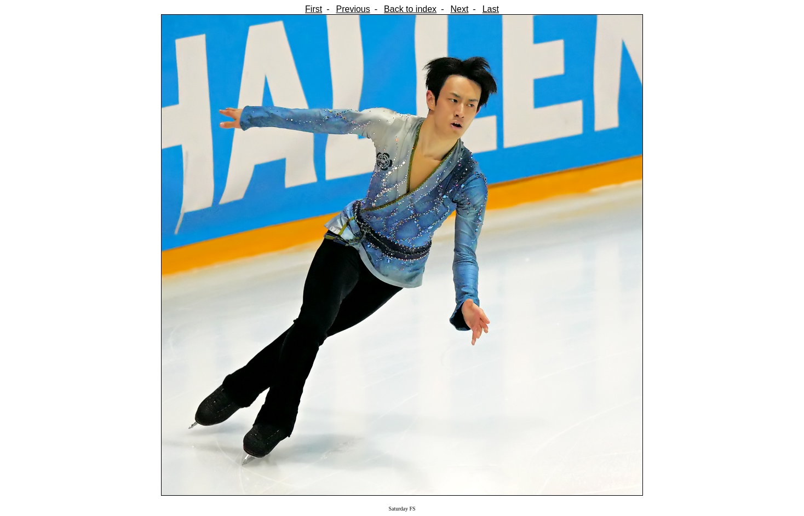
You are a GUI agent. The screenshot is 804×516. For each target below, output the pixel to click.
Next (459, 9)
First (313, 9)
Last (491, 9)
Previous (353, 9)
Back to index (410, 9)
